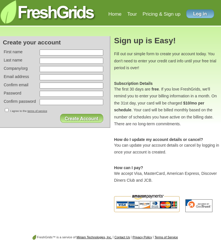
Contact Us (122, 237)
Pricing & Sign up (162, 14)
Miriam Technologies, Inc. (94, 237)
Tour (132, 14)
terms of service (37, 110)
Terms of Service (166, 237)
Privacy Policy (142, 237)
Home (114, 14)
